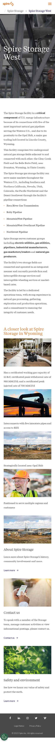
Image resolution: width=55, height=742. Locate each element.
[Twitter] (36, 718)
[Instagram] (27, 718)
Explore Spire (49, 3)
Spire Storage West (40, 11)
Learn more (9, 570)
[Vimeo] (45, 718)
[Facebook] (10, 718)
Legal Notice (19, 726)
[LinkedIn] (19, 718)
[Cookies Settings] (4, 737)
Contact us (9, 637)
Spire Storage (15, 11)
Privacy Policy (35, 726)
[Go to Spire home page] (8, 4)
